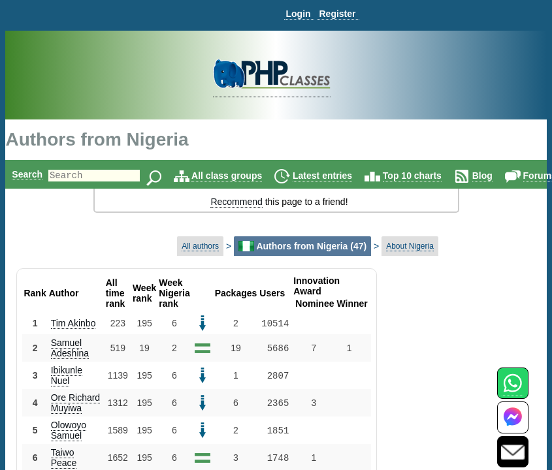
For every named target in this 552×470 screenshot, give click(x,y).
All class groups (249, 175)
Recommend (236, 201)
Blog (505, 175)
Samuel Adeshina (70, 347)
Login (297, 13)
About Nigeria (410, 246)
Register (337, 13)
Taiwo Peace (64, 457)
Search (27, 174)
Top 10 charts (434, 175)
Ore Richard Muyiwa (75, 402)
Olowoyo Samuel (68, 430)
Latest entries (344, 175)
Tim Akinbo (73, 323)
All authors (200, 246)
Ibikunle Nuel (66, 375)
